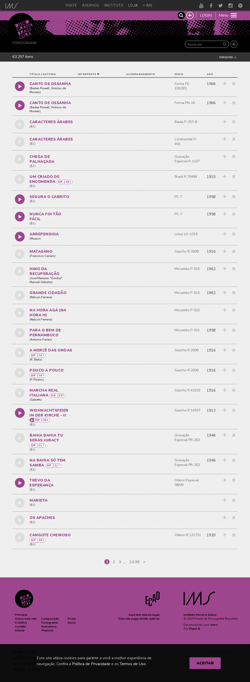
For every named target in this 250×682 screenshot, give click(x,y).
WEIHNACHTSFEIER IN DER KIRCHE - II (49, 413)
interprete (87, 74)
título (35, 74)
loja (133, 5)
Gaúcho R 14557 (187, 410)
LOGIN (206, 15)
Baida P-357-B (186, 122)
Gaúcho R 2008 (186, 350)
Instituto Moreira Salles (200, 615)
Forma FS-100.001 (182, 86)
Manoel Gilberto (41, 282)
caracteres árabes (51, 122)
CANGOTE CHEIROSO (50, 535)
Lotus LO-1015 (186, 234)
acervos (90, 5)
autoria (49, 74)
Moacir (35, 239)
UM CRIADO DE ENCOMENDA (44, 179)
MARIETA (39, 500)
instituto (114, 5)
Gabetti (36, 400)
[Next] (144, 562)
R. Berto (36, 360)
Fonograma (24, 43)
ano (210, 74)
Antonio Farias (41, 339)
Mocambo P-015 (187, 292)
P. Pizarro (37, 380)
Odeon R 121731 (188, 535)
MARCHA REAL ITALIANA (44, 393)
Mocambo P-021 (187, 330)
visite (71, 5)
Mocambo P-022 (187, 310)
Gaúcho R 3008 (186, 251)
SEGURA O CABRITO (49, 196)
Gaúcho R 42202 (187, 390)
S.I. (32, 126)
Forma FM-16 (185, 102)
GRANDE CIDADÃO (48, 292)
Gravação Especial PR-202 (187, 437)
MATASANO (41, 251)
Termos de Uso (133, 664)
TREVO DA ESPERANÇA (42, 483)
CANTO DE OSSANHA (50, 83)
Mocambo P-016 (187, 268)
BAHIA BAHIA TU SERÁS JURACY (46, 438)
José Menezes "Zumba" (46, 278)
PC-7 (178, 196)
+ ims (148, 5)
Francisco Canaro (43, 256)
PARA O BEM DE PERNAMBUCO (45, 333)
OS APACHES (42, 517)
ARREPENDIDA (44, 234)
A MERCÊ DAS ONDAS (51, 350)
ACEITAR (205, 663)
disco (179, 74)
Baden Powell (40, 88)
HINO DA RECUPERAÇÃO (45, 271)
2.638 (134, 562)
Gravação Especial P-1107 (187, 159)
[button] (21, 615)
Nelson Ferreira (41, 297)
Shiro (214, 625)
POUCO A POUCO (47, 370)
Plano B (194, 629)
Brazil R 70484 (186, 176)
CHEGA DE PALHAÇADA (42, 159)
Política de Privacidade (91, 664)
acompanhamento (140, 74)
